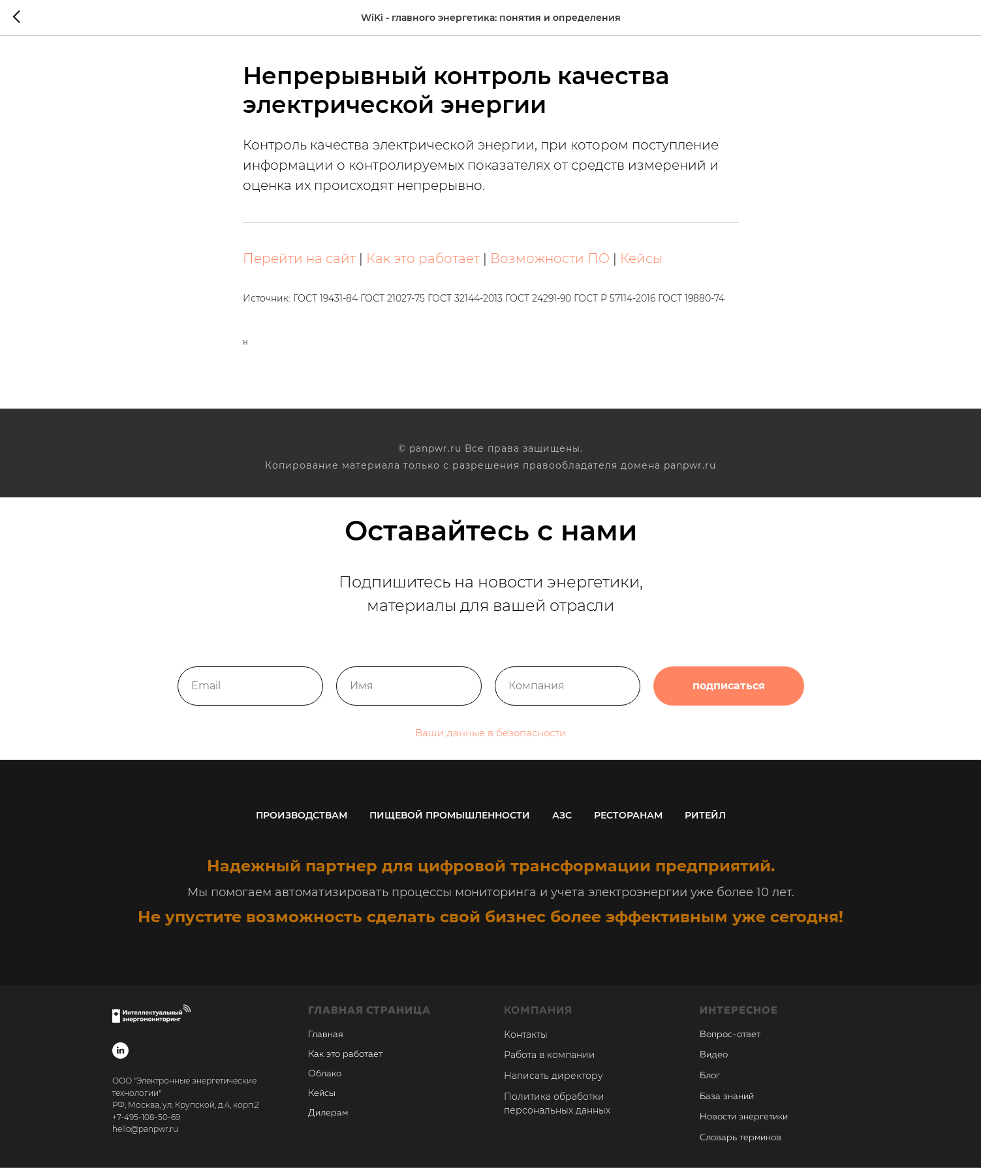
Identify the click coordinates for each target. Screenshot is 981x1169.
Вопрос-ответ (730, 1035)
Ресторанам (628, 816)
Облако (324, 1075)
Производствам (301, 816)
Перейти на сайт (299, 260)
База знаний (727, 1097)
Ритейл (705, 816)
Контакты (526, 1036)
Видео (714, 1056)
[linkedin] (120, 1052)
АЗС (562, 816)
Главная (325, 1035)
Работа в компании (549, 1057)
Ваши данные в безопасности (490, 741)
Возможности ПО (550, 260)
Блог (710, 1077)
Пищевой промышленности (449, 816)
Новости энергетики (744, 1118)
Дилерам (328, 1114)
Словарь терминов (740, 1139)
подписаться (728, 694)
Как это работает (423, 260)
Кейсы (641, 260)
